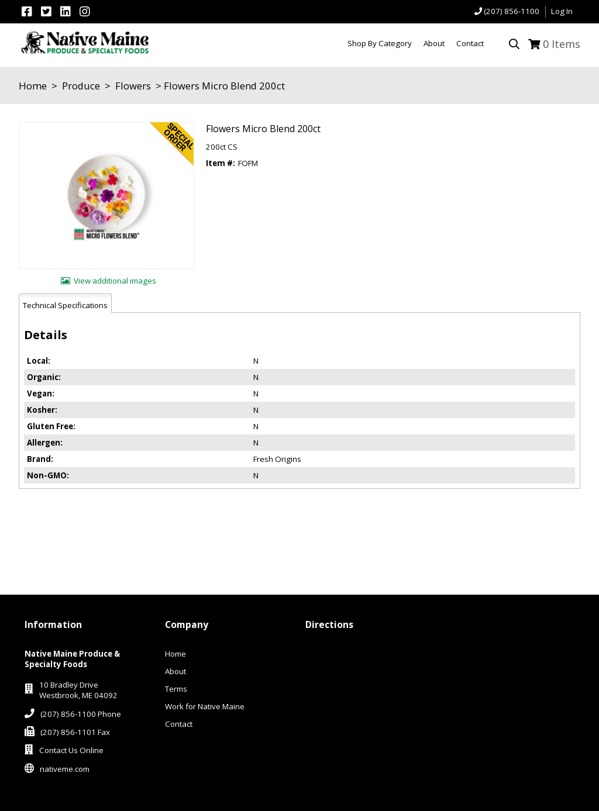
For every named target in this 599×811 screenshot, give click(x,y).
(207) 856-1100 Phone (80, 714)
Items (561, 44)
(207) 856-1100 (511, 11)
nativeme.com (64, 769)
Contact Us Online (71, 750)
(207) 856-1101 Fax (75, 732)
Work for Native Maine (205, 706)
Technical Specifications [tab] (65, 305)
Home (33, 85)
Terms (176, 689)
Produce (81, 85)
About (175, 671)
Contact (178, 724)
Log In (562, 11)
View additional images (115, 280)
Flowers (133, 85)
